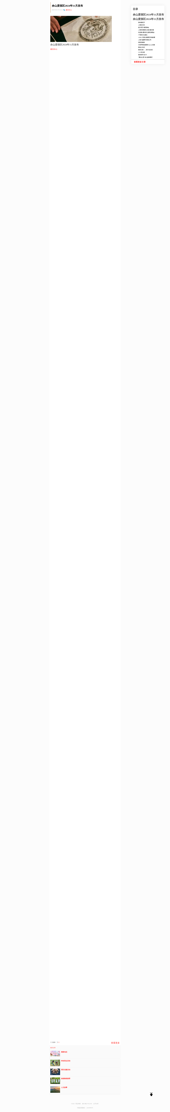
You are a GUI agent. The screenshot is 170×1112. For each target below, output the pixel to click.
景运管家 (78, 1103)
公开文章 (95, 1103)
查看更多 (115, 1043)
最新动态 (64, 1052)
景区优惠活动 (65, 1070)
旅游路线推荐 (65, 1078)
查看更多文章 (140, 62)
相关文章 (53, 1047)
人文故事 (64, 1087)
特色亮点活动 (65, 1061)
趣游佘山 (69, 10)
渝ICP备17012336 (87, 1103)
